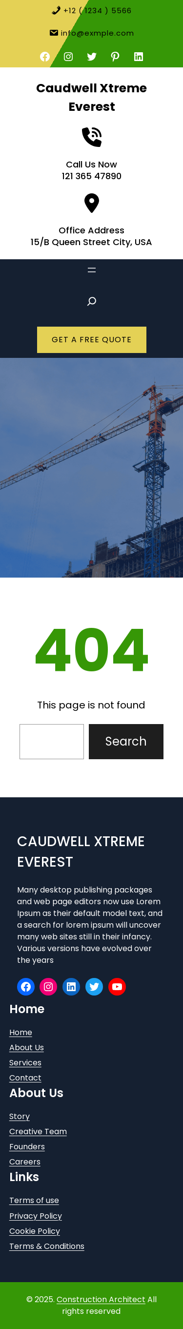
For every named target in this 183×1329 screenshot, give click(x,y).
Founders (27, 1146)
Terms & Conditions (46, 1246)
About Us (26, 1047)
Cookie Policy (34, 1231)
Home (20, 1032)
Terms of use (34, 1200)
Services (25, 1062)
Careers (25, 1161)
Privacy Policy (35, 1216)
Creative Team (38, 1131)
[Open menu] (92, 270)
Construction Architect (101, 1299)
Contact (25, 1077)
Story (19, 1116)
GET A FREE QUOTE (92, 339)
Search (126, 741)
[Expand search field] (91, 301)
